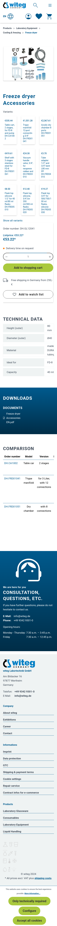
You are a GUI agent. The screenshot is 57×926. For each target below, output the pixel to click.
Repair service (11, 785)
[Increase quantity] (50, 256)
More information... (32, 893)
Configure (29, 911)
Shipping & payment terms (18, 772)
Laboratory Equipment (16, 824)
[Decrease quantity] (6, 256)
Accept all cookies (29, 920)
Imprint (7, 751)
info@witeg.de (22, 616)
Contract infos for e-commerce (21, 792)
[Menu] (50, 5)
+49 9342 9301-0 (23, 620)
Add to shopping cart (28, 268)
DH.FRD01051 (12, 506)
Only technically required (29, 901)
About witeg (10, 712)
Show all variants (12, 220)
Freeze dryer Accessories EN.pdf (11, 418)
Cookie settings (12, 778)
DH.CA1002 (11, 463)
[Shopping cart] (49, 16)
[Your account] (28, 16)
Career (7, 726)
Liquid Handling (12, 831)
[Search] (35, 5)
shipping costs (43, 878)
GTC (5, 765)
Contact (7, 733)
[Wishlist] (38, 16)
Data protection (12, 758)
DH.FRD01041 (12, 478)
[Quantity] (28, 256)
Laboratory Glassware (15, 810)
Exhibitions (9, 719)
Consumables (11, 817)
